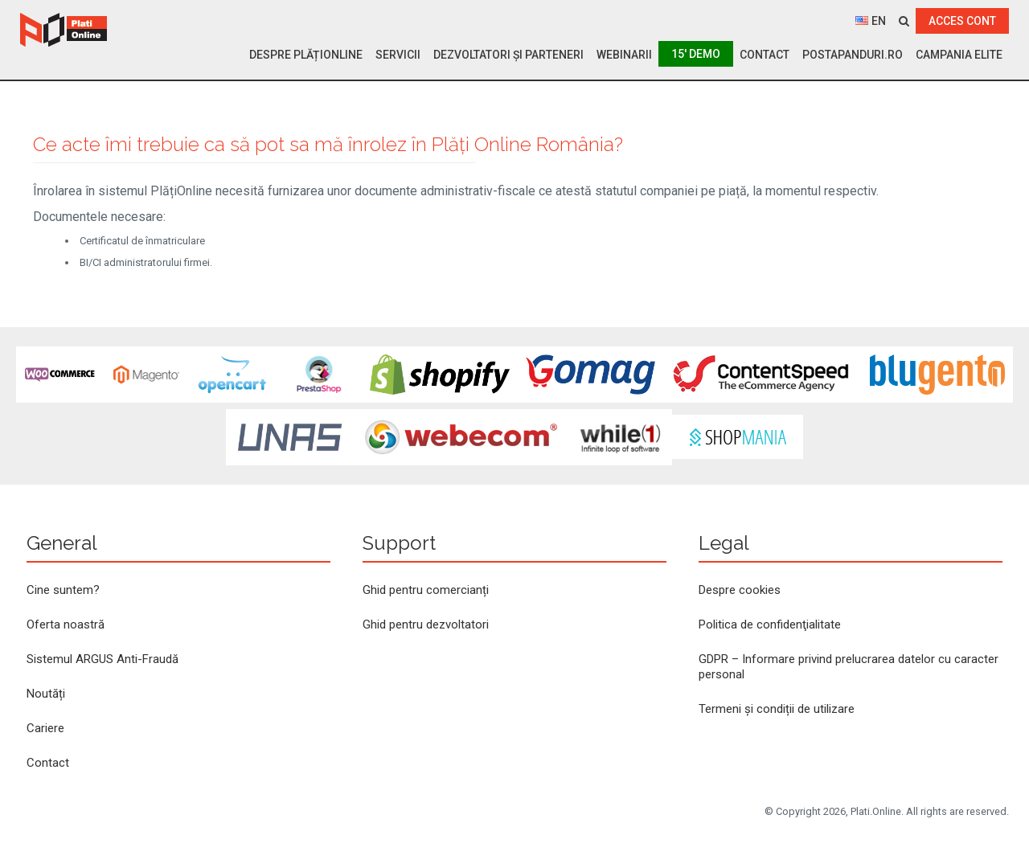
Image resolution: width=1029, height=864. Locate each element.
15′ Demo (695, 53)
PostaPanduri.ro (852, 54)
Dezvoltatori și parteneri (508, 54)
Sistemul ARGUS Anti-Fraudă (102, 659)
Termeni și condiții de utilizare (777, 709)
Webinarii (624, 54)
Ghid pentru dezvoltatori (426, 624)
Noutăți (46, 693)
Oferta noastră (66, 624)
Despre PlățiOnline (306, 54)
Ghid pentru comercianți (426, 590)
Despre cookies (740, 590)
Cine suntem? (63, 590)
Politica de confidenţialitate (770, 624)
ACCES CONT (962, 20)
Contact (764, 54)
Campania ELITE (959, 54)
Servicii (397, 54)
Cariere (45, 728)
